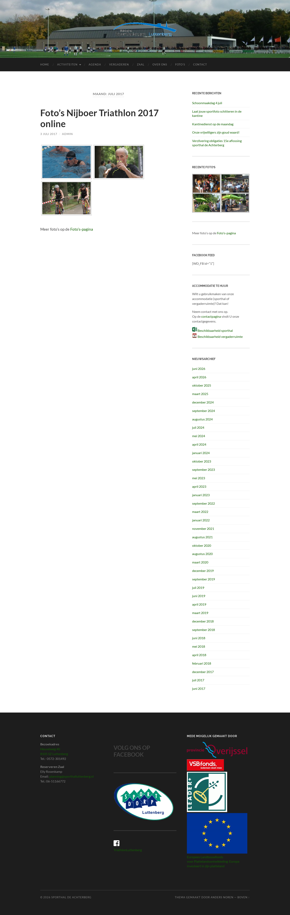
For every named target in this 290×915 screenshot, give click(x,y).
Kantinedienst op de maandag (212, 124)
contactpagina (211, 316)
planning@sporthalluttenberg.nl (71, 776)
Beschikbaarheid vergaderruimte (220, 336)
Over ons (159, 64)
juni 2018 (198, 638)
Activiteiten (67, 64)
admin (67, 134)
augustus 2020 (202, 554)
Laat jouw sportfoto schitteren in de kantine (216, 113)
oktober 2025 (201, 385)
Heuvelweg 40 (50, 749)
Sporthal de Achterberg (71, 897)
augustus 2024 (202, 419)
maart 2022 (200, 512)
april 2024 (199, 444)
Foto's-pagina (226, 233)
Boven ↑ (243, 897)
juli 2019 (198, 587)
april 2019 (199, 604)
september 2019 (203, 579)
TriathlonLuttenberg (128, 850)
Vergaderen (119, 64)
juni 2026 (198, 368)
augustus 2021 (202, 537)
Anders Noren (222, 897)
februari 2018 (201, 663)
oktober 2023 (201, 461)
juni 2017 (198, 688)
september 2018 (203, 630)
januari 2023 (201, 495)
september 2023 (203, 469)
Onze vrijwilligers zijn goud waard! (215, 132)
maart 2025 (200, 394)
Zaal (140, 64)
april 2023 (199, 486)
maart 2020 (200, 562)
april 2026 (199, 377)
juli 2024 (198, 427)
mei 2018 (198, 646)
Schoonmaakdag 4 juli (207, 103)
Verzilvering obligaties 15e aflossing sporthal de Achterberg (217, 143)
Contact (200, 64)
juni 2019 (198, 596)
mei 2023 (198, 478)
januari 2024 (201, 453)
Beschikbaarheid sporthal (215, 330)
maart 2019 (200, 613)
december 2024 (203, 402)
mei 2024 (198, 436)
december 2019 (203, 571)
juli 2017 (198, 680)
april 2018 (199, 655)
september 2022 (203, 503)
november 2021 (203, 528)
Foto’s (180, 64)
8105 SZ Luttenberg (54, 754)
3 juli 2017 (48, 134)
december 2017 (203, 672)
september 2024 (203, 411)
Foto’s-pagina (81, 229)
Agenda (95, 64)
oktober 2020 (201, 545)
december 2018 (203, 621)
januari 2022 (201, 520)
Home (44, 64)
